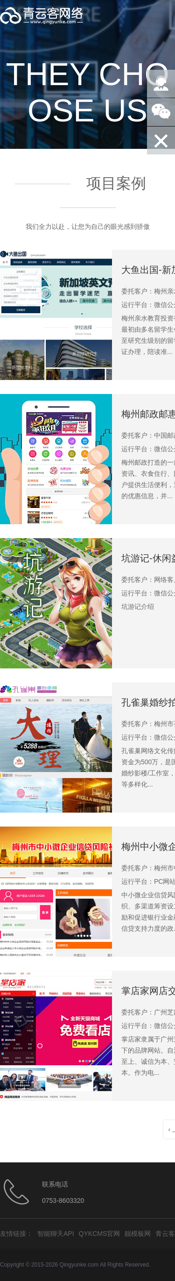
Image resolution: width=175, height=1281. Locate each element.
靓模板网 (138, 1233)
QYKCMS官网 (99, 1233)
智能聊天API (55, 1233)
